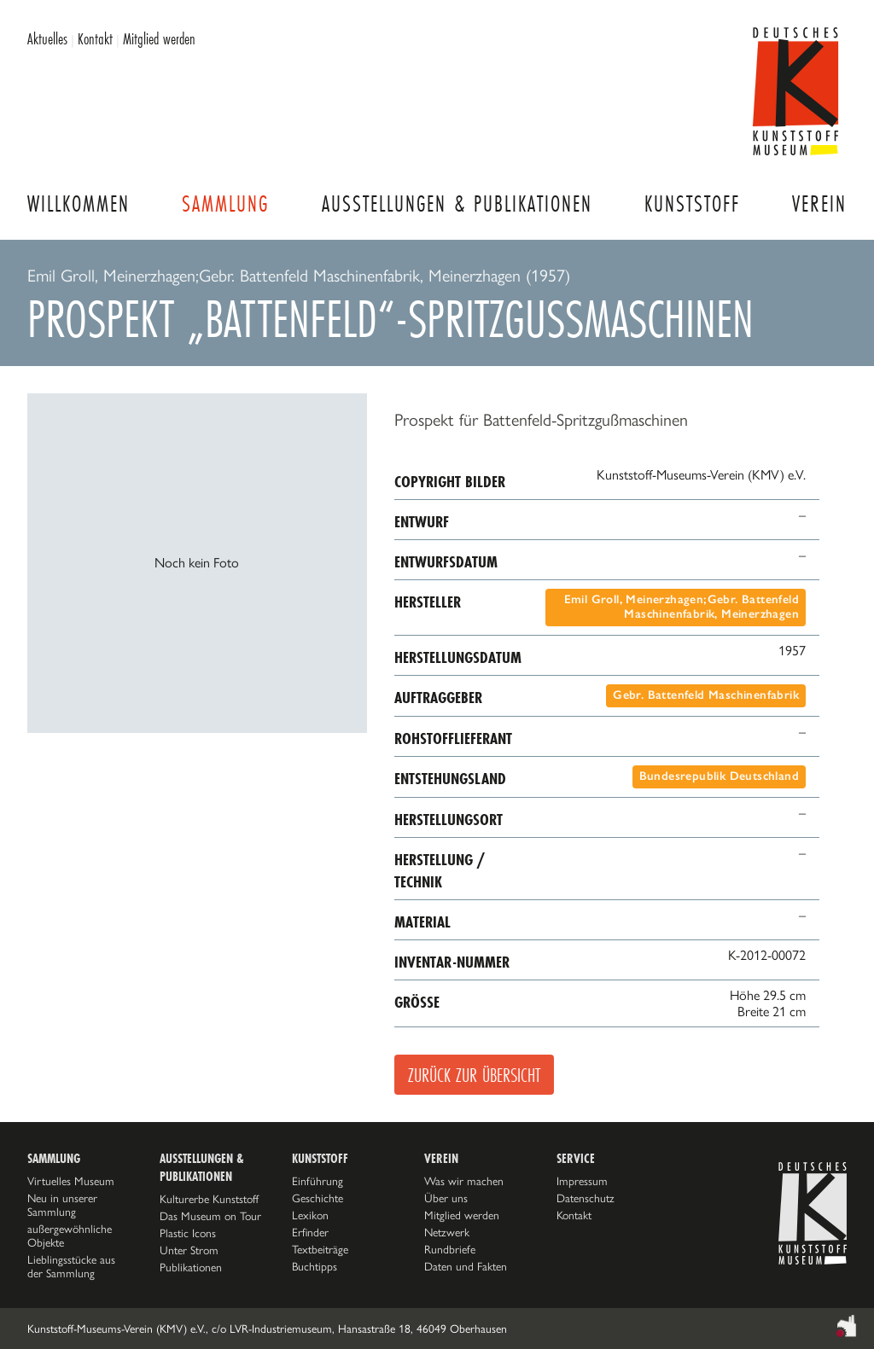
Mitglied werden (159, 38)
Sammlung (225, 203)
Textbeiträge (320, 1249)
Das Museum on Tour (210, 1216)
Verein (819, 203)
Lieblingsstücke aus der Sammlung (71, 1266)
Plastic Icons (188, 1233)
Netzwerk (446, 1232)
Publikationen (191, 1267)
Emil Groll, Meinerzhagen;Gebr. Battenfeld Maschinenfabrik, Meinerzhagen (681, 606)
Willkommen (78, 203)
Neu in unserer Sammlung (62, 1204)
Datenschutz (585, 1198)
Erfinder (310, 1232)
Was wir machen (464, 1181)
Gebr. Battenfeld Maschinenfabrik (706, 695)
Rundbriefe (449, 1249)
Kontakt (95, 38)
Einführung (317, 1181)
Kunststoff (692, 203)
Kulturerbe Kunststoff (209, 1199)
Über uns (446, 1198)
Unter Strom (189, 1250)
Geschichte (317, 1198)
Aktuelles (47, 38)
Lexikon (310, 1215)
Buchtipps (314, 1266)
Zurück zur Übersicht (474, 1074)
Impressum (582, 1181)
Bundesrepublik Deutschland (719, 776)
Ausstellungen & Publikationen (457, 203)
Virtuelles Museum (70, 1181)
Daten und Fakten (465, 1266)
